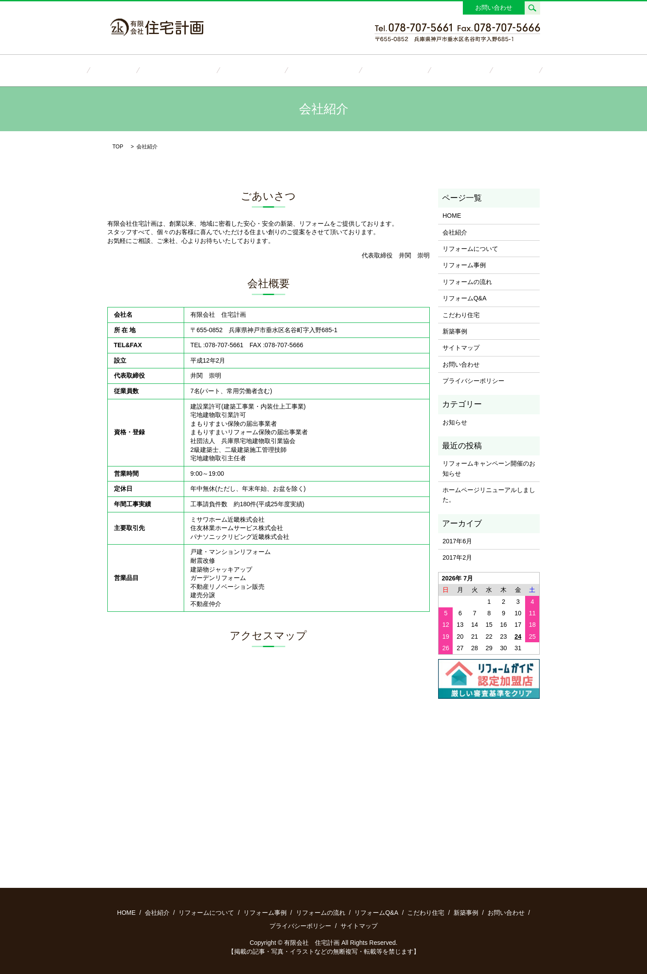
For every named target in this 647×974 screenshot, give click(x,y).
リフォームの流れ (323, 69)
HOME (116, 69)
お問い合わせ (493, 7)
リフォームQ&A (382, 69)
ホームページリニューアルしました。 (489, 494)
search (532, 8)
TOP (118, 146)
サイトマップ (461, 347)
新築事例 (478, 69)
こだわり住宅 (435, 69)
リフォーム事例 (264, 69)
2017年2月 (457, 557)
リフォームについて (203, 69)
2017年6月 (457, 540)
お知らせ (455, 421)
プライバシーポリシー (473, 380)
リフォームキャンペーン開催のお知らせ (489, 467)
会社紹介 (150, 69)
